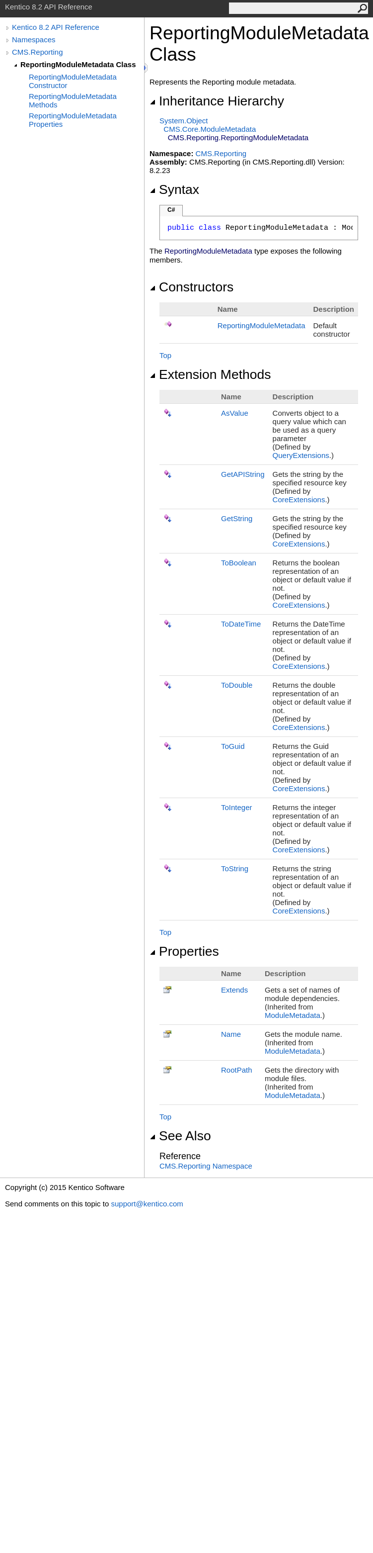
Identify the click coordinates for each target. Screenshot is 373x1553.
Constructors (191, 286)
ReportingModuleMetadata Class (78, 64)
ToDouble (236, 685)
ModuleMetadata (292, 1015)
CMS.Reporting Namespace (205, 1166)
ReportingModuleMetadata (261, 325)
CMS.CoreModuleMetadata (209, 129)
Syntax (174, 189)
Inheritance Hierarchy (216, 100)
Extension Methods (210, 374)
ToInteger (236, 807)
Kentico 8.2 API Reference (55, 27)
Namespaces (34, 39)
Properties (184, 951)
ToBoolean (238, 562)
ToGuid (233, 746)
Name (231, 1034)
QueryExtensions (301, 455)
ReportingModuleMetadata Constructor (73, 81)
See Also (180, 1135)
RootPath (236, 1070)
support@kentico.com (147, 1203)
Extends (234, 990)
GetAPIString (243, 474)
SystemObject (183, 120)
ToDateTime (241, 624)
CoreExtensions (299, 499)
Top (165, 355)
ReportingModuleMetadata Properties (73, 119)
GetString (236, 518)
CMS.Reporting (37, 52)
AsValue (234, 413)
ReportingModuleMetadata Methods (73, 100)
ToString (234, 868)
